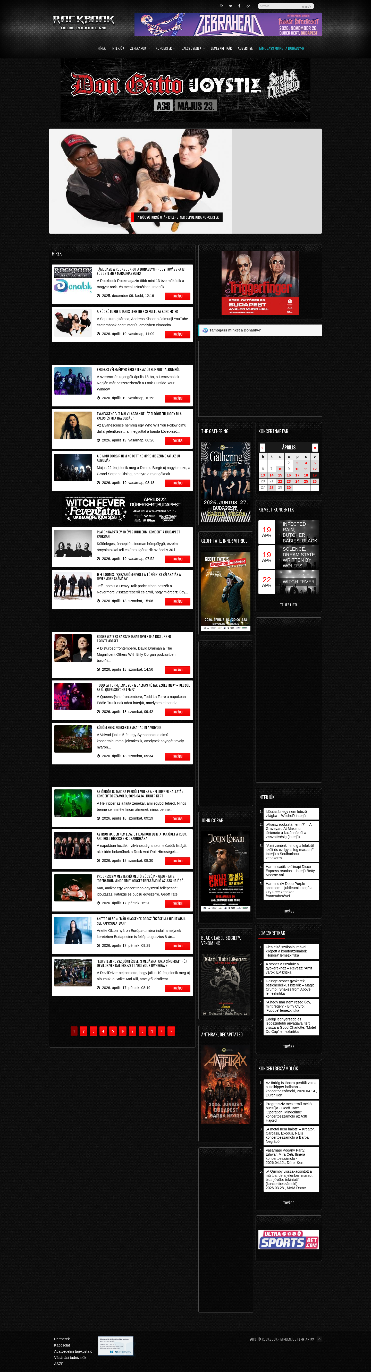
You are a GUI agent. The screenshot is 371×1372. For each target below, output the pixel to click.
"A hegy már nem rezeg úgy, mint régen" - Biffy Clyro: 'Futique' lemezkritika (288, 1006)
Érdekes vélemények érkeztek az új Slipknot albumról (138, 369)
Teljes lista (289, 604)
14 (271, 475)
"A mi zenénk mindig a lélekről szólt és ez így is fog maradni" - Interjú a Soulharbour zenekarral (291, 851)
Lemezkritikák (221, 48)
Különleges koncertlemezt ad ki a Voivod (129, 727)
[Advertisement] (122, 352)
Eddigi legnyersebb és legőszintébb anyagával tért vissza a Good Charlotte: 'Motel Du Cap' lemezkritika (291, 1025)
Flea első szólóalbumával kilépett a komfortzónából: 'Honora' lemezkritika (286, 951)
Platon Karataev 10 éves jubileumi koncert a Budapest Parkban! (138, 534)
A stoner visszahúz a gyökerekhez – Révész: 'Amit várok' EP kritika (289, 968)
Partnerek (62, 1339)
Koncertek (165, 48)
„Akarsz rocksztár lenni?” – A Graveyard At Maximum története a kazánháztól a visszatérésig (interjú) (288, 830)
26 (315, 481)
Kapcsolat (62, 1345)
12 (315, 469)
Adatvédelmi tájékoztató (73, 1351)
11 (306, 469)
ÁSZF (58, 1364)
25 (306, 481)
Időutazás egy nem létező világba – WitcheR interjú (286, 813)
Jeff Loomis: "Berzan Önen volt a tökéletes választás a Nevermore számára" (139, 576)
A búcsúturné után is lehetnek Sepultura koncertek (137, 311)
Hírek (102, 48)
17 (297, 475)
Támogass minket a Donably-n (281, 48)
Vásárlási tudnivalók (70, 1358)
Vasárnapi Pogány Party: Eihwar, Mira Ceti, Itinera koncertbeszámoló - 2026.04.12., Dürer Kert (285, 1156)
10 (297, 469)
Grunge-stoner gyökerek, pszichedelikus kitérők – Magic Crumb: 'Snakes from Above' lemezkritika (290, 987)
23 (289, 481)
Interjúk (118, 48)
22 (280, 481)
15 (280, 475)
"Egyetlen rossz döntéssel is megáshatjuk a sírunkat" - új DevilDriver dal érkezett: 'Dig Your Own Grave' (142, 963)
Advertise (245, 48)
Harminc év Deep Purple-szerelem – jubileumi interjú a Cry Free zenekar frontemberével (289, 890)
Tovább (288, 911)
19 (315, 475)
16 (289, 475)
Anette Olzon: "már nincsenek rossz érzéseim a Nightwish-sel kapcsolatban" (141, 921)
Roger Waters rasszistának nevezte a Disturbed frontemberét (134, 638)
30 (289, 487)
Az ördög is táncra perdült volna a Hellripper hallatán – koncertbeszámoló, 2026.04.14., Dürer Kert (141, 793)
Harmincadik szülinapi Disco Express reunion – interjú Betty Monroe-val (290, 871)
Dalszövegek (193, 48)
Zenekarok (140, 48)
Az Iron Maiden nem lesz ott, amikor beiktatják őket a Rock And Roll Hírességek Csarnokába (142, 836)
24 (297, 481)
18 (306, 475)
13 (263, 475)
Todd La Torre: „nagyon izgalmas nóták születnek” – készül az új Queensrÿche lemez (143, 687)
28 (271, 487)
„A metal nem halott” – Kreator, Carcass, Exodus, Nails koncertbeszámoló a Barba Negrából (290, 1135)
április (289, 447)
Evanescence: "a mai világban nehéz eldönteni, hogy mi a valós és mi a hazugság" (139, 416)
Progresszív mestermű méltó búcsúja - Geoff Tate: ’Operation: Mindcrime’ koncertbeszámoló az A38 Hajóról (141, 878)
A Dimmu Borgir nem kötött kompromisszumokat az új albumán (138, 458)
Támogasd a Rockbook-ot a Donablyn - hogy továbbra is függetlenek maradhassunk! (140, 271)
